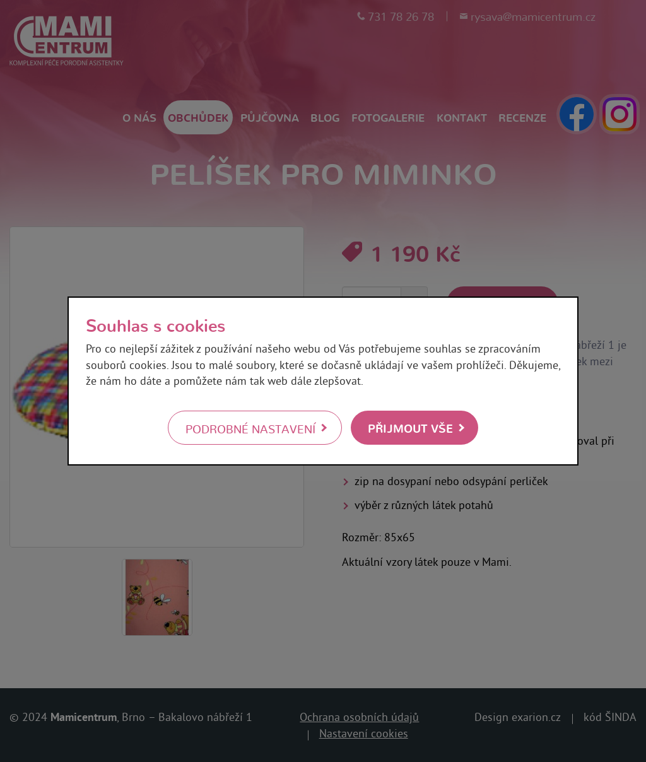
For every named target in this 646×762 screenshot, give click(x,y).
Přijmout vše (410, 427)
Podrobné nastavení (250, 428)
